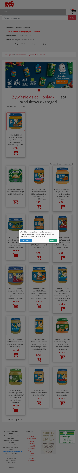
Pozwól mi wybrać (26, 240)
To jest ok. (53, 240)
